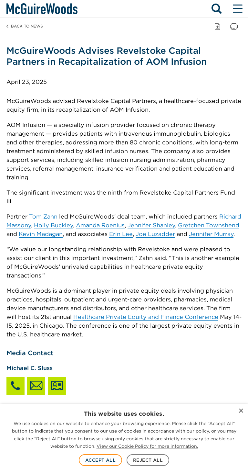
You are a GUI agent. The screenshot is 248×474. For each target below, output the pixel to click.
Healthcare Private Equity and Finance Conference (145, 316)
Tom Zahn (43, 216)
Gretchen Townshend (208, 225)
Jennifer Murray (211, 234)
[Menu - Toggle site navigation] (237, 8)
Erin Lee (121, 234)
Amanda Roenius (100, 225)
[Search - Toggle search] (216, 8)
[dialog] (124, 439)
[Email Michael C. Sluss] (36, 386)
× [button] (240, 411)
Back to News (24, 26)
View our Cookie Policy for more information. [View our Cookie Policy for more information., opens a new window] (147, 446)
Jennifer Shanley (151, 225)
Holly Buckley (53, 225)
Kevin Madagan (41, 234)
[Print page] (234, 26)
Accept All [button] (100, 460)
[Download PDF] (217, 26)
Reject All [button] (148, 460)
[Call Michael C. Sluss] (15, 386)
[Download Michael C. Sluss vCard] (57, 386)
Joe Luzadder (155, 234)
